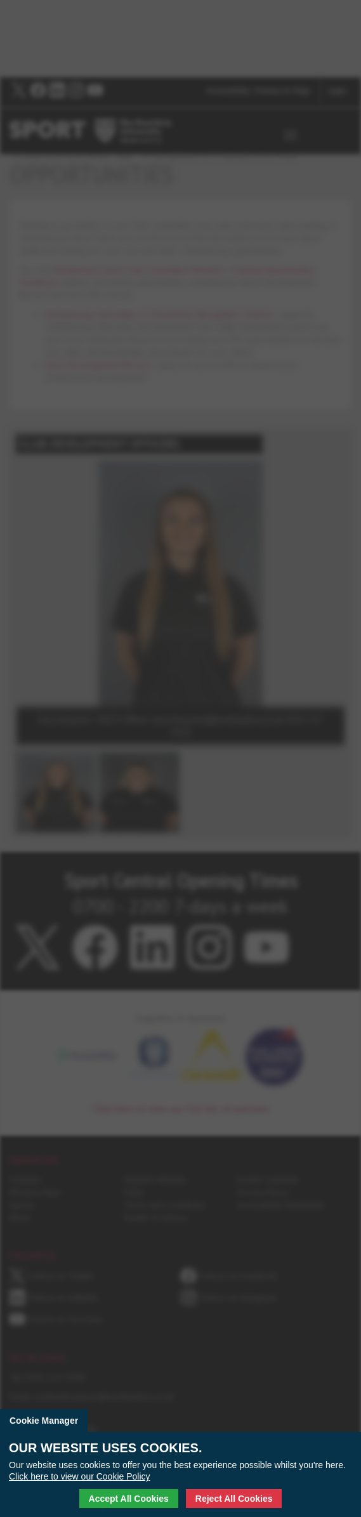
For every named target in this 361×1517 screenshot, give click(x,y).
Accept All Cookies (129, 1499)
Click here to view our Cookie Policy (79, 1476)
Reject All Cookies (234, 1499)
